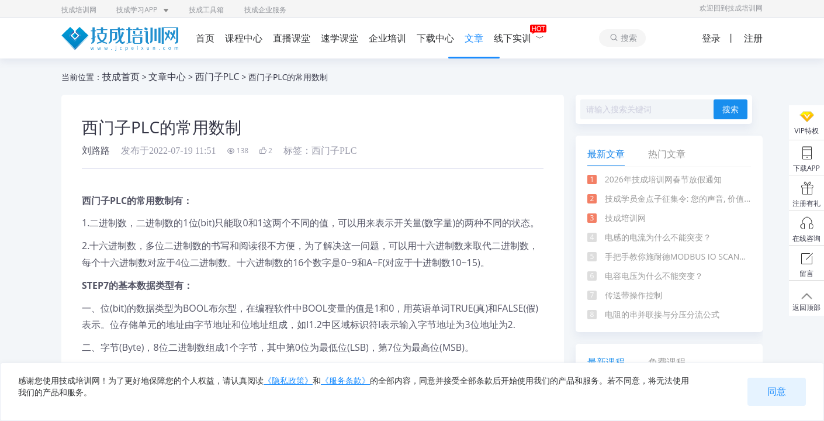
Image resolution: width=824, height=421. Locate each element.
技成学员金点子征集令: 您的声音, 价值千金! (678, 198)
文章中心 (167, 76)
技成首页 (121, 76)
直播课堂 (291, 38)
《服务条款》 (345, 380)
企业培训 (387, 38)
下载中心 (435, 38)
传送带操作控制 (633, 295)
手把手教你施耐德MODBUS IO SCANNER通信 (678, 256)
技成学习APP (142, 10)
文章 (474, 38)
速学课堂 (339, 38)
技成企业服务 (265, 10)
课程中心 (243, 38)
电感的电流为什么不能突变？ (658, 237)
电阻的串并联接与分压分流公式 (662, 314)
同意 (776, 391)
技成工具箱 (206, 10)
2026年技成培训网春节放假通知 (663, 179)
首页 (205, 38)
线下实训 (519, 38)
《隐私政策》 (288, 380)
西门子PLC (217, 76)
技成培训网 (78, 10)
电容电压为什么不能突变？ (654, 275)
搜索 (730, 109)
